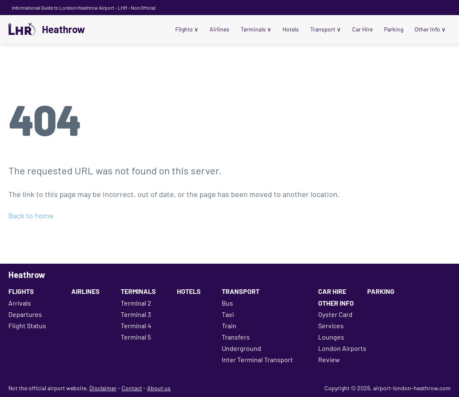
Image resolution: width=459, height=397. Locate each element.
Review (329, 359)
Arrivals (19, 303)
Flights (186, 29)
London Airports (342, 348)
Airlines (219, 29)
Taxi (228, 314)
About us (159, 388)
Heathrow (63, 29)
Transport (325, 29)
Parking (393, 29)
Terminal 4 (136, 326)
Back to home (31, 215)
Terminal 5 (136, 337)
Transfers (236, 337)
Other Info (430, 29)
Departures (25, 314)
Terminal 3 (136, 314)
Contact (132, 388)
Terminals (256, 29)
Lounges (331, 337)
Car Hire (362, 29)
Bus (227, 303)
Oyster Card (335, 314)
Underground (241, 348)
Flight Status (27, 326)
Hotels (291, 29)
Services (331, 326)
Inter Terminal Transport (257, 359)
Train (229, 326)
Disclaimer (103, 388)
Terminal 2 (136, 303)
